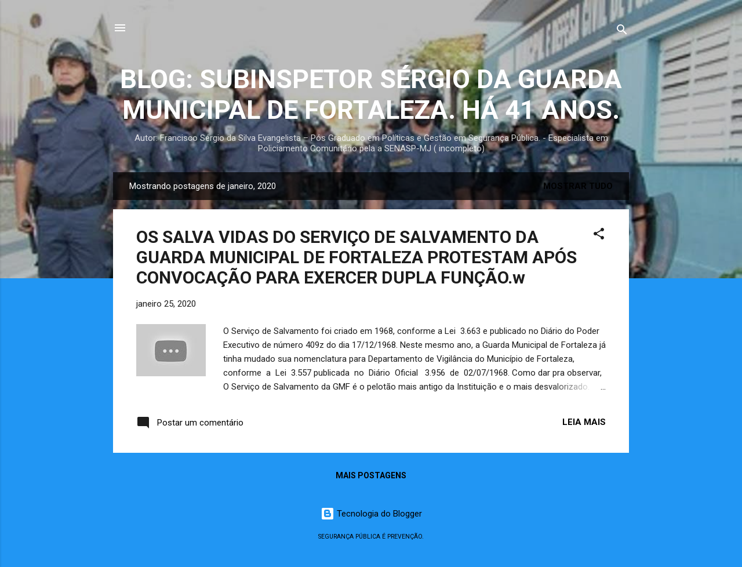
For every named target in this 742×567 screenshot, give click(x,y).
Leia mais (584, 422)
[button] (599, 236)
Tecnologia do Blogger (371, 513)
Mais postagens (371, 475)
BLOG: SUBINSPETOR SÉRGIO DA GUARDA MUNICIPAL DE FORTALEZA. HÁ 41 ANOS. (371, 94)
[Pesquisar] (622, 31)
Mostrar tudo (578, 186)
